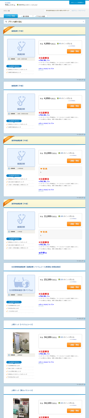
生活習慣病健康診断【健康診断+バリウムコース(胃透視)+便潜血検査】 (36, 267)
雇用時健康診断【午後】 (20, 204)
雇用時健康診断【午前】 (20, 140)
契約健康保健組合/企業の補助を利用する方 (57, 10)
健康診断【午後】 (17, 86)
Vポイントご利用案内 (77, 2)
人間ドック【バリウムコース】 (22, 324)
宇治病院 (7, 2)
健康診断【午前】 (17, 31)
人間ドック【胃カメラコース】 (22, 390)
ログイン (74, 10)
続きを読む (41, 70)
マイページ (81, 10)
